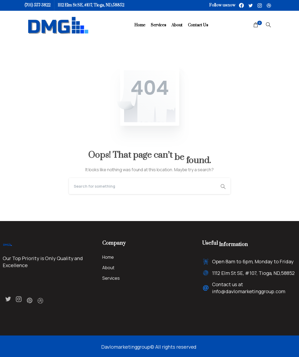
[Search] (142, 186)
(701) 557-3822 (37, 5)
